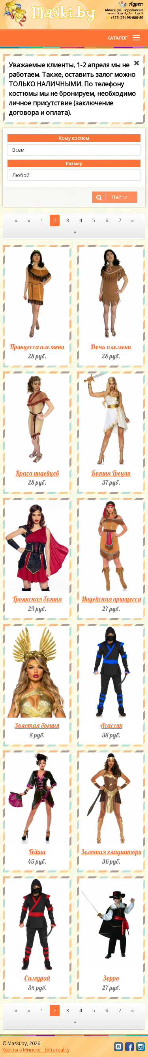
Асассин (111, 725)
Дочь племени (111, 347)
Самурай (37, 978)
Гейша (37, 852)
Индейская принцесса (111, 599)
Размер (74, 163)
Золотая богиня (37, 725)
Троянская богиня (37, 599)
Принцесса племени (36, 347)
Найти (110, 197)
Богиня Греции (111, 473)
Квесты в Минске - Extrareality (35, 1049)
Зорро (111, 978)
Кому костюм (74, 138)
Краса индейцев (37, 473)
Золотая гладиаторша (111, 852)
